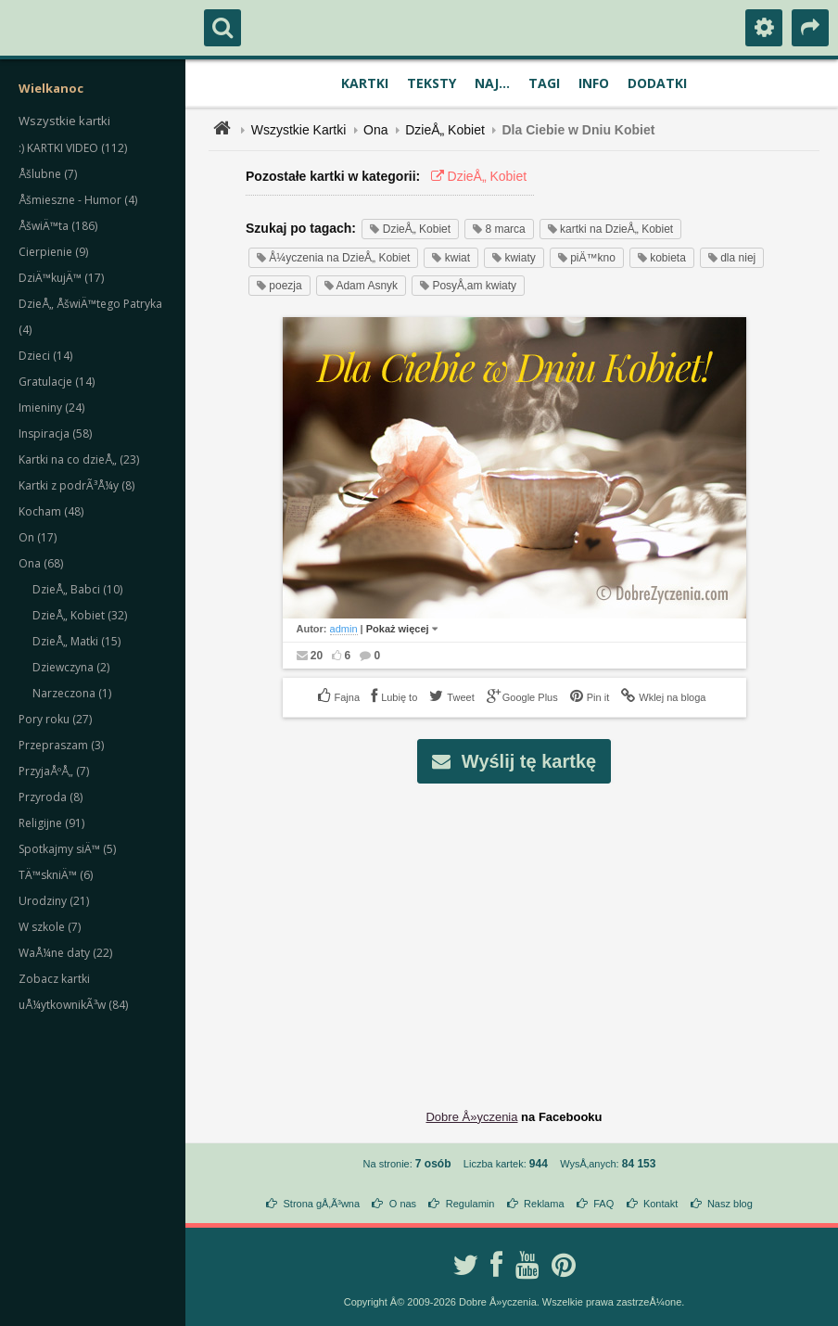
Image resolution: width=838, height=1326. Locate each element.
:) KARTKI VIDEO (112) (73, 148)
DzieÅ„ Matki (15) (76, 641)
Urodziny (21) (54, 901)
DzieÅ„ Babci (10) (77, 589)
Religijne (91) (51, 823)
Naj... (492, 83)
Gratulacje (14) (57, 381)
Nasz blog (730, 1203)
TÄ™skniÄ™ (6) (56, 875)
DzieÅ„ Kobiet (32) (79, 615)
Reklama (544, 1203)
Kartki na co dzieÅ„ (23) (79, 459)
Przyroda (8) (51, 797)
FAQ (603, 1203)
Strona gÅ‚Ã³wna (322, 1203)
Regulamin (470, 1203)
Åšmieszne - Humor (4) (78, 200)
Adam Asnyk (361, 285)
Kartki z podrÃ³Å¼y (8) (76, 485)
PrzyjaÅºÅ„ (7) (54, 771)
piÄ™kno (587, 257)
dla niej (731, 257)
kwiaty (514, 257)
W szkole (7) (50, 927)
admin (344, 628)
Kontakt (660, 1203)
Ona (375, 129)
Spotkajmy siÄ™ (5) (67, 849)
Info (593, 83)
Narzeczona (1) (71, 693)
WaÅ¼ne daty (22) (65, 953)
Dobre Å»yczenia (471, 1117)
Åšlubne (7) (48, 174)
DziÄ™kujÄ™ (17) (61, 278)
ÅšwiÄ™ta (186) (58, 226)
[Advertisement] (524, 932)
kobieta (662, 257)
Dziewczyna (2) (70, 667)
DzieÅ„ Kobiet (445, 129)
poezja (279, 285)
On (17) (38, 537)
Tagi (544, 83)
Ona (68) (41, 563)
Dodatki (657, 83)
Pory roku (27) (55, 719)
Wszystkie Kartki (299, 129)
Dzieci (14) (45, 355)
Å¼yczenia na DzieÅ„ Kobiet (333, 257)
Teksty (431, 83)
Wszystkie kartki (64, 120)
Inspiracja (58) (55, 433)
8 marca (499, 229)
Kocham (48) (51, 511)
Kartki (364, 83)
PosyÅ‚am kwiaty (468, 285)
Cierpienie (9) (53, 252)
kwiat (451, 257)
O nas (402, 1203)
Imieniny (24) (51, 407)
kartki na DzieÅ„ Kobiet (610, 229)
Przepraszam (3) (61, 745)
